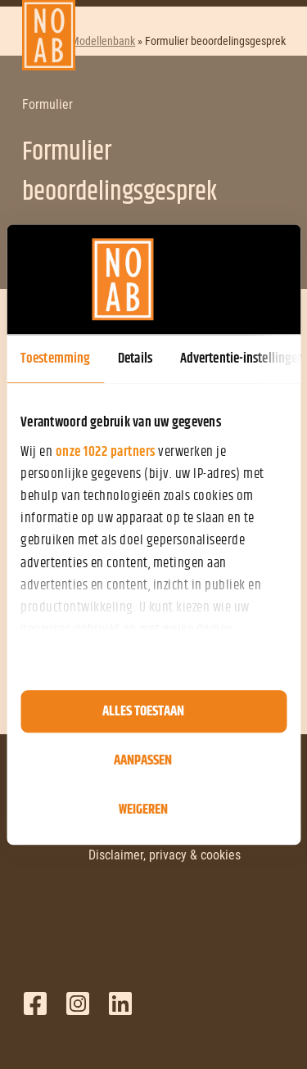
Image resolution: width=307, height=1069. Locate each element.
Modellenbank (102, 40)
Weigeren (143, 809)
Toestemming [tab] (55, 358)
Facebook (35, 1003)
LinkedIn (120, 1003)
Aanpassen (143, 760)
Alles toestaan (143, 711)
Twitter (78, 1003)
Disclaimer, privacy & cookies (164, 855)
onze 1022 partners (106, 451)
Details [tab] (135, 358)
